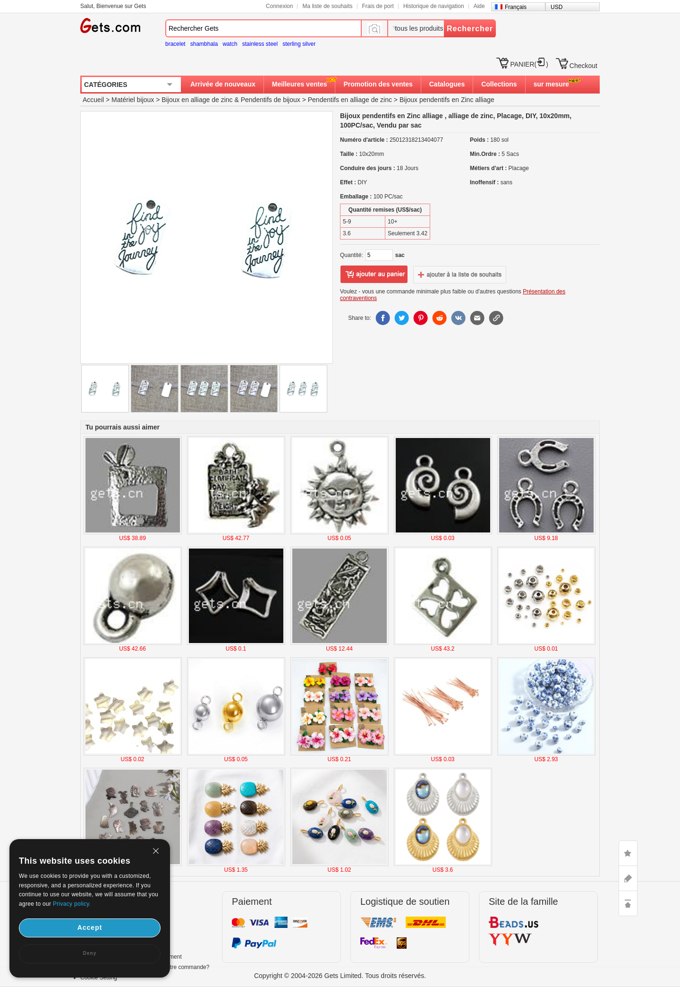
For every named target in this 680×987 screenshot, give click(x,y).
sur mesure (551, 84)
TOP (628, 903)
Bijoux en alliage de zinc (197, 99)
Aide (479, 6)
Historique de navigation (433, 6)
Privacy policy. (72, 904)
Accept (89, 927)
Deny (89, 953)
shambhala (204, 44)
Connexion (279, 6)
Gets (110, 25)
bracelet (175, 44)
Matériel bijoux (132, 99)
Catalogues (447, 84)
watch (229, 44)
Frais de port (378, 6)
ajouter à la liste (460, 274)
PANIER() (529, 64)
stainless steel (260, 44)
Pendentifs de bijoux (270, 99)
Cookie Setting (98, 977)
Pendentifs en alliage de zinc (350, 99)
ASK (628, 878)
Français (516, 7)
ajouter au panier (374, 274)
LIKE (628, 853)
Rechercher (470, 29)
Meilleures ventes (299, 84)
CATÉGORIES (106, 84)
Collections (499, 84)
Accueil (93, 99)
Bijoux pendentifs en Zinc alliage (447, 99)
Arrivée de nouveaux (222, 84)
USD (556, 7)
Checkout (583, 65)
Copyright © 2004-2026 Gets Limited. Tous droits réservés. (340, 975)
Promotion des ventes (377, 84)
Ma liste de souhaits (327, 6)
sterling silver (298, 44)
